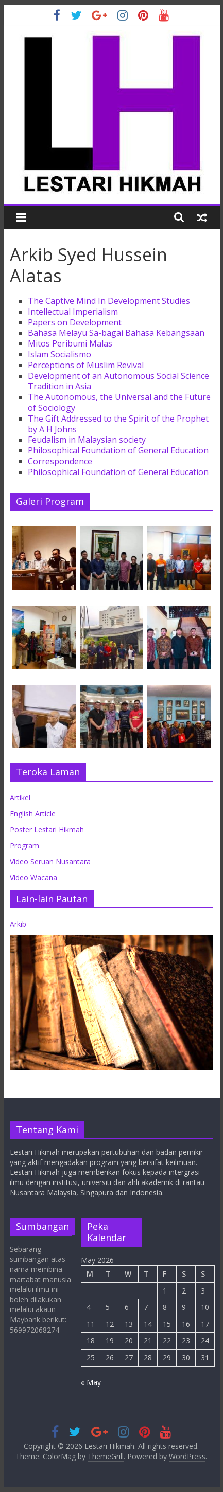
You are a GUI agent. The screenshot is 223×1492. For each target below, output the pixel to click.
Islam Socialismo (59, 354)
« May (91, 1382)
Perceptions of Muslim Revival (86, 365)
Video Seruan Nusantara (50, 861)
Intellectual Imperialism (73, 311)
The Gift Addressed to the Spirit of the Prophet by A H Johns (118, 424)
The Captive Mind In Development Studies (109, 300)
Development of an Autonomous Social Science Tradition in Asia (118, 381)
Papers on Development (75, 322)
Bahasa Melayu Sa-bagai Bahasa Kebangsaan (116, 332)
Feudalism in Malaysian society (87, 439)
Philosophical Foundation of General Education (118, 450)
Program (24, 845)
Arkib (18, 924)
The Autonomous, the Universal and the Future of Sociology (119, 402)
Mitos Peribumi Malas (70, 343)
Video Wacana (33, 877)
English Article (33, 813)
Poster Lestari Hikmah (47, 829)
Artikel (20, 798)
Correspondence (60, 461)
